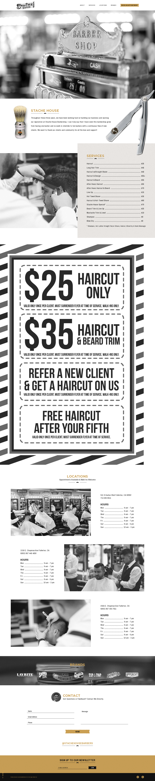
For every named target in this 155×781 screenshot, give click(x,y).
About (82, 5)
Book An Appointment (129, 5)
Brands (113, 5)
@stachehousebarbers (77, 743)
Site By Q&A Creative (32, 777)
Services (92, 5)
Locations (103, 5)
